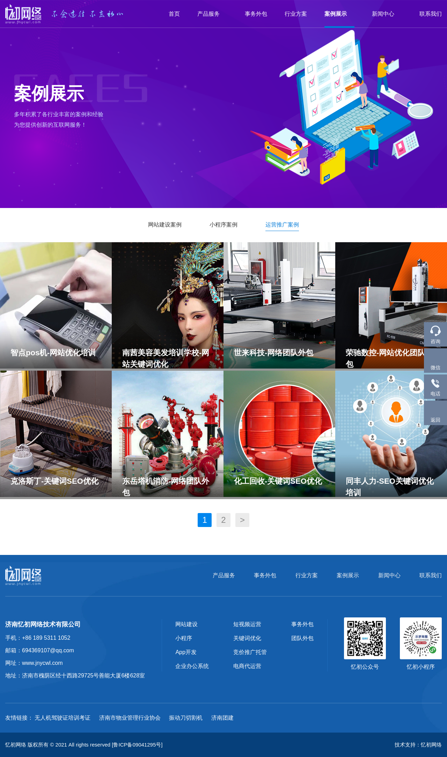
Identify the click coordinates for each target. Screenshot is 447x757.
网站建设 (186, 624)
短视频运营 (247, 624)
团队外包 (302, 638)
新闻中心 (387, 14)
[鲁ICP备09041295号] (137, 745)
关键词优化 (247, 638)
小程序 (183, 638)
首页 (174, 14)
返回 (435, 412)
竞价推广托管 (250, 652)
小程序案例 (223, 225)
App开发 (185, 652)
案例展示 (339, 14)
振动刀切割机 (186, 718)
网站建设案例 (165, 225)
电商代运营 (247, 666)
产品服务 (212, 14)
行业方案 (296, 14)
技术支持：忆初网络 (418, 745)
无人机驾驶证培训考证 (62, 718)
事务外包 (256, 14)
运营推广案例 (282, 225)
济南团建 (222, 718)
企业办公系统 (192, 666)
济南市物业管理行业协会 (130, 718)
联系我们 (430, 14)
